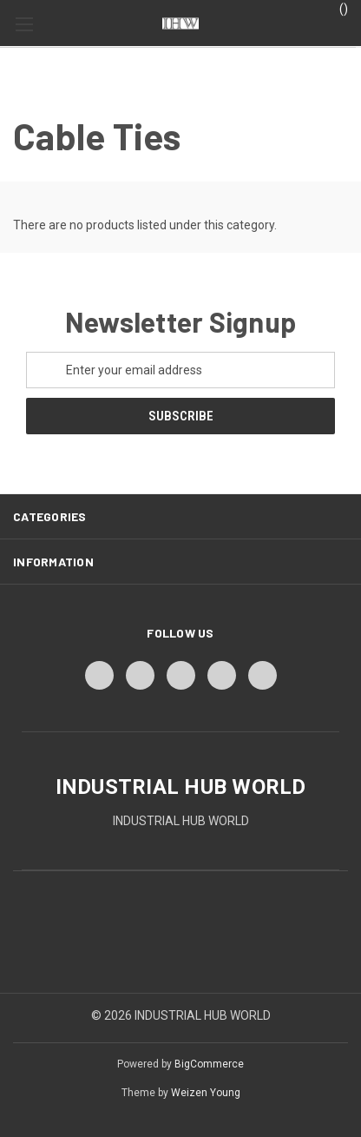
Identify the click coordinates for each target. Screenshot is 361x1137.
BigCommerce (209, 1064)
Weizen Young (205, 1093)
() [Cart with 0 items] (335, 8)
